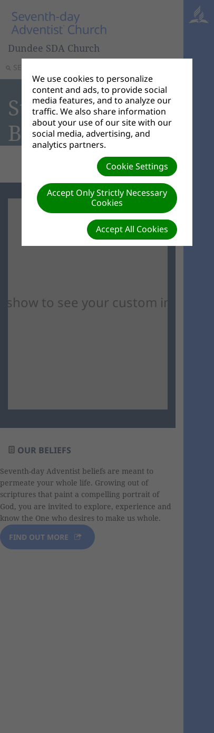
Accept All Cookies (132, 229)
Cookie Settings (137, 166)
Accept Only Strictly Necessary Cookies (107, 197)
